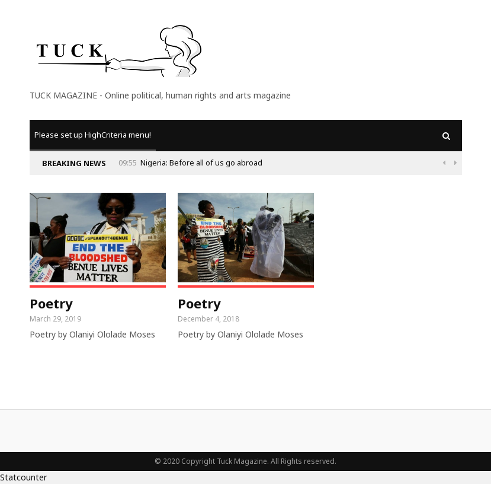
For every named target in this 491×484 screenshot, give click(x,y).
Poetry (51, 303)
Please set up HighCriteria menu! (92, 134)
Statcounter (23, 477)
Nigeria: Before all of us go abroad (405, 162)
